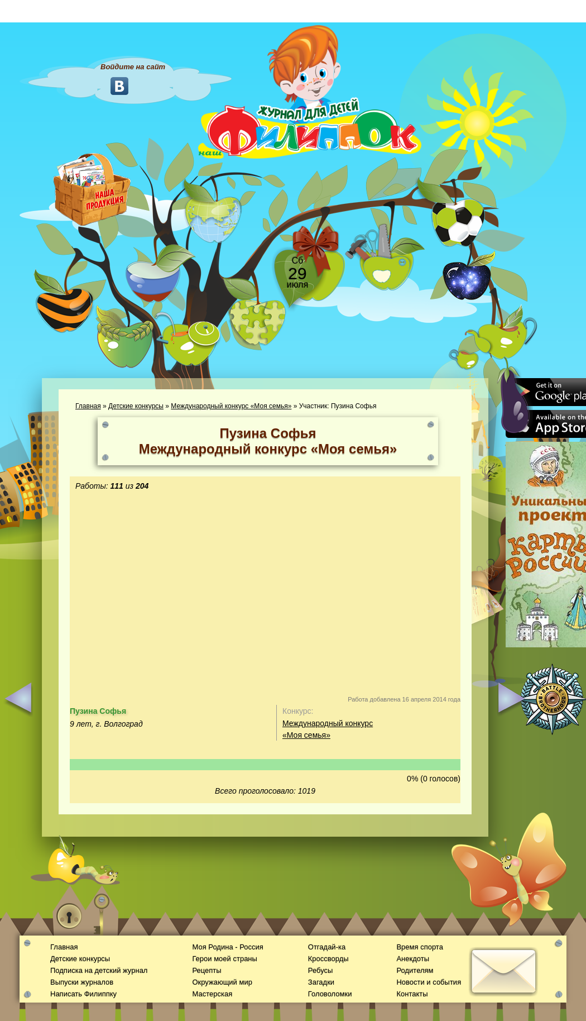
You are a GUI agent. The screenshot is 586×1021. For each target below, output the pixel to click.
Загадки (321, 982)
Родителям (414, 970)
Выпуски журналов (81, 982)
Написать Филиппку (83, 994)
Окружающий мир (222, 982)
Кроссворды (328, 959)
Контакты (412, 994)
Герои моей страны (224, 959)
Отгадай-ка (326, 947)
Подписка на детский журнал (98, 970)
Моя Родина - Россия (227, 947)
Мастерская (212, 994)
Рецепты (206, 970)
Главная (88, 406)
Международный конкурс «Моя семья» (231, 406)
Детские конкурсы (136, 406)
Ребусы (320, 970)
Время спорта (419, 947)
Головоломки (330, 994)
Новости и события (428, 982)
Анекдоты (412, 959)
